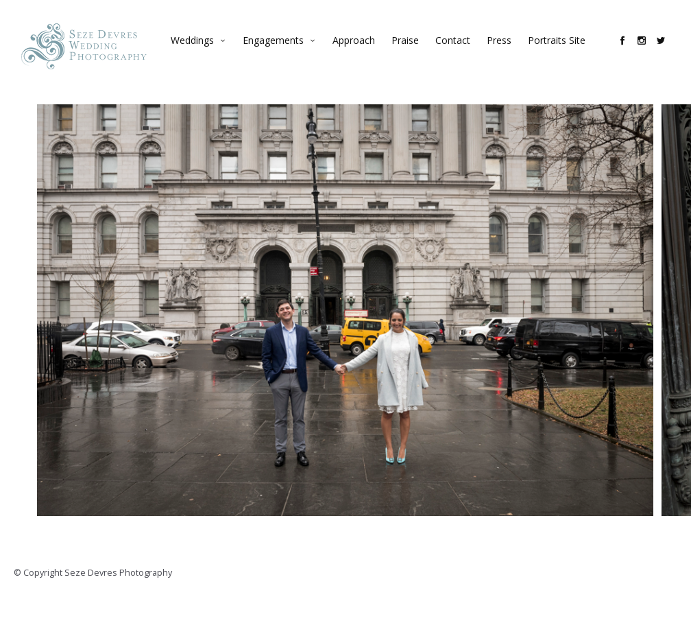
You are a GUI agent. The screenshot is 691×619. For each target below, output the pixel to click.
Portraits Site (563, 51)
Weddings (199, 51)
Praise (412, 51)
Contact (459, 51)
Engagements (280, 51)
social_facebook (629, 52)
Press (506, 51)
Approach (360, 51)
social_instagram (648, 52)
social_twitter (667, 52)
